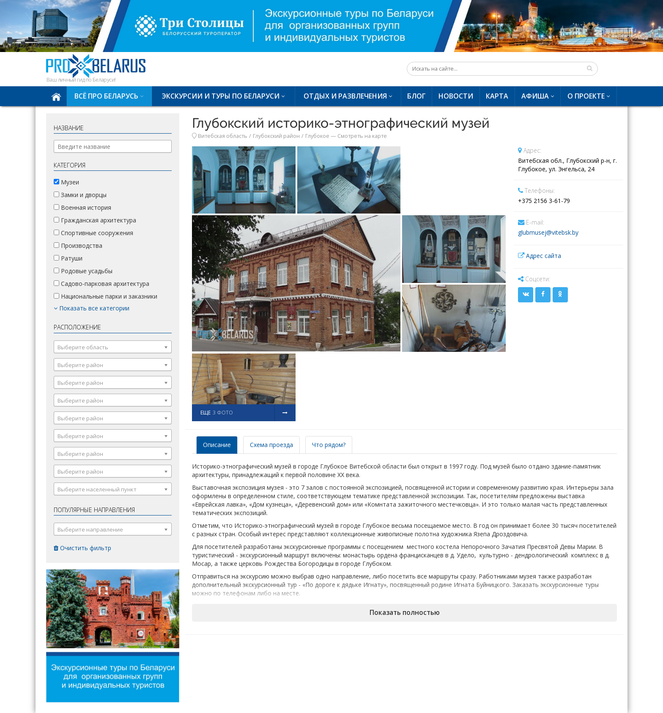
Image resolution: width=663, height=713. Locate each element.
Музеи (66, 182)
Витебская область (222, 136)
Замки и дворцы (80, 195)
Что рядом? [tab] (328, 445)
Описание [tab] (217, 445)
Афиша (535, 96)
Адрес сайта (543, 256)
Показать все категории (91, 308)
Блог (416, 96)
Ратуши (68, 258)
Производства (78, 245)
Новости (455, 96)
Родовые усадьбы (83, 271)
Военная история (82, 207)
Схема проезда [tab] (271, 445)
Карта (497, 96)
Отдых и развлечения (345, 96)
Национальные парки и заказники (105, 296)
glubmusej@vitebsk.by (548, 232)
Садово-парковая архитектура (101, 284)
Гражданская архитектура (95, 220)
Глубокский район (276, 136)
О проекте (586, 96)
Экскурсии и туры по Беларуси (220, 96)
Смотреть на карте (362, 136)
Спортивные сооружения (93, 233)
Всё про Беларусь (106, 96)
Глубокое (317, 136)
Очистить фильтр (82, 548)
